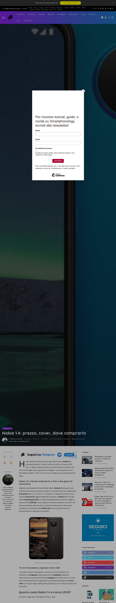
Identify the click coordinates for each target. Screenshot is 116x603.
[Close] (83, 91)
